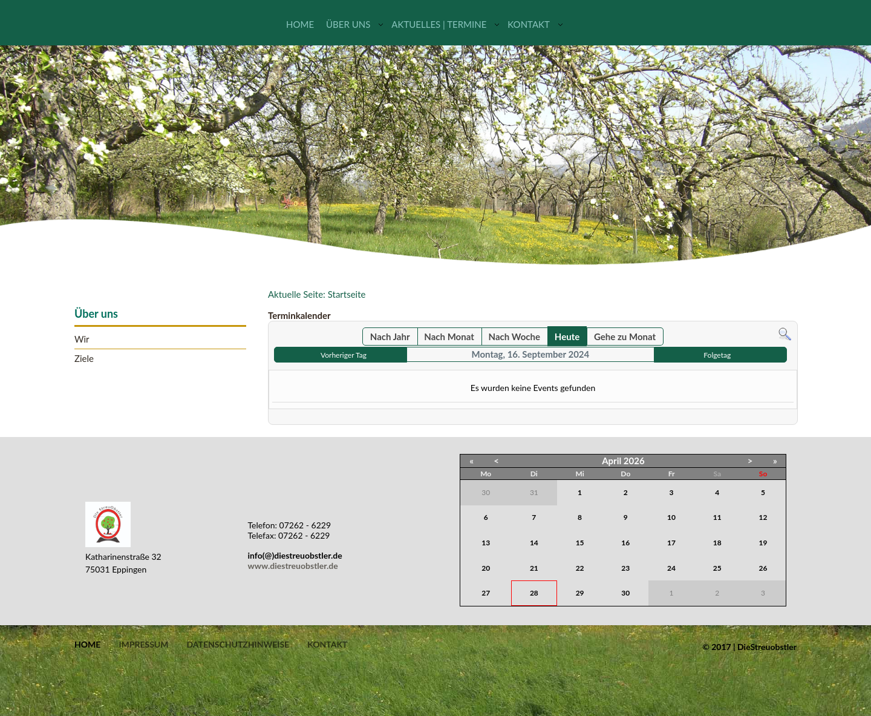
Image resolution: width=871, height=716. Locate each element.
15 (580, 542)
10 (671, 517)
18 (717, 542)
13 (485, 542)
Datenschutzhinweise (237, 644)
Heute (567, 336)
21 (534, 568)
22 (580, 568)
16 (625, 542)
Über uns (348, 24)
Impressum (143, 644)
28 (534, 592)
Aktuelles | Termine (438, 24)
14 (534, 542)
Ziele (84, 358)
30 (625, 592)
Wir (82, 339)
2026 (634, 460)
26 (763, 568)
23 (625, 568)
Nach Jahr (390, 336)
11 (717, 517)
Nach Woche (514, 336)
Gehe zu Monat (625, 336)
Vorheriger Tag (344, 355)
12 (763, 517)
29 (580, 592)
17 (671, 542)
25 (717, 568)
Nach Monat (449, 336)
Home (300, 24)
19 (763, 542)
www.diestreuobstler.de (293, 565)
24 (671, 568)
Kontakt (528, 24)
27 (485, 592)
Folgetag (717, 355)
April (611, 460)
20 (485, 568)
